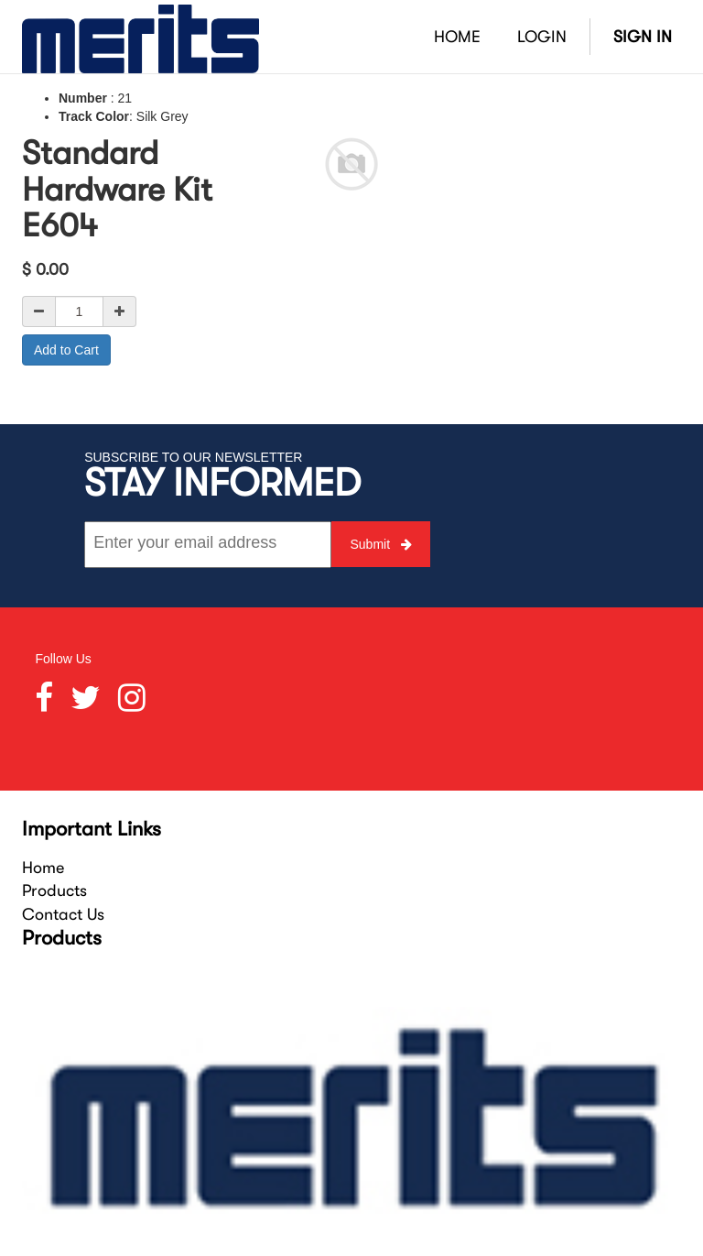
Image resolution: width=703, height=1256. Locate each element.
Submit (380, 544)
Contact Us (63, 914)
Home (43, 867)
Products (54, 890)
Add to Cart (66, 350)
